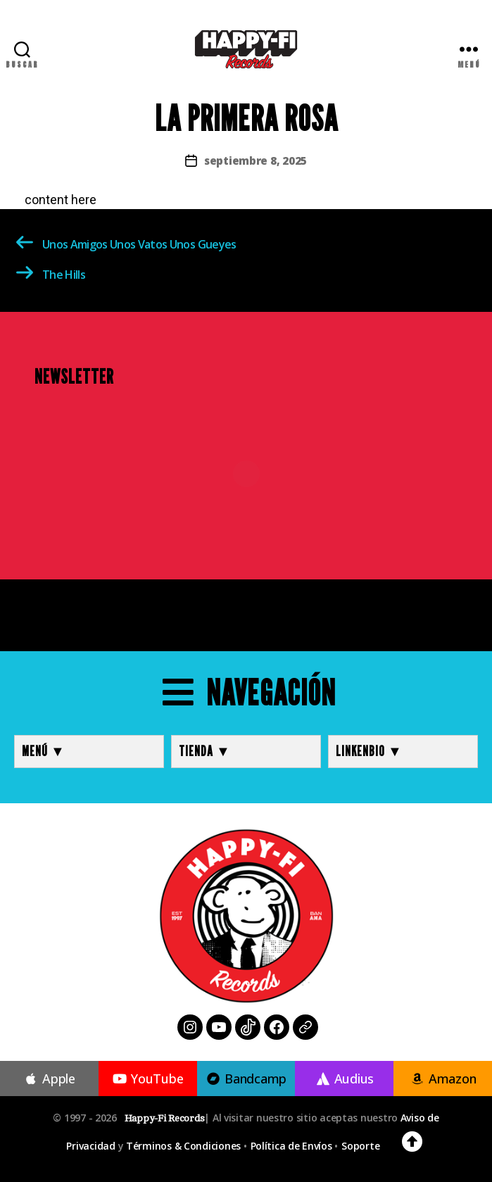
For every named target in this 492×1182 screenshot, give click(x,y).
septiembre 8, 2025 (255, 160)
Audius (344, 1078)
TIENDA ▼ (205, 751)
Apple (49, 1078)
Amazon (443, 1078)
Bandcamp (246, 1078)
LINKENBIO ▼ (369, 751)
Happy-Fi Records (165, 1118)
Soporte (360, 1145)
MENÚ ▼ (43, 751)
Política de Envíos (291, 1145)
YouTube (147, 1078)
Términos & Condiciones (183, 1145)
